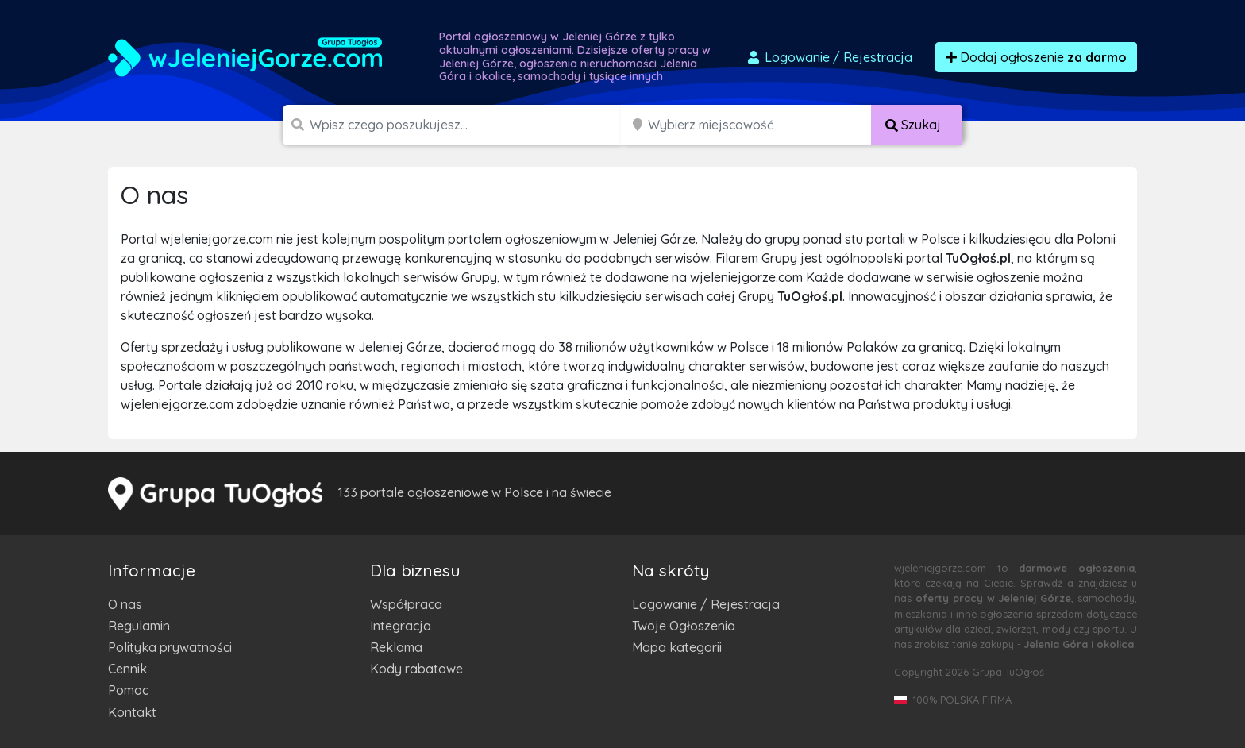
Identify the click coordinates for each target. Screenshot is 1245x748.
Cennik (127, 669)
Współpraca (406, 604)
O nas (125, 604)
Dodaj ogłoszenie (1036, 57)
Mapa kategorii (677, 647)
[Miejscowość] (760, 125)
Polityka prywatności (170, 647)
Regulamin (139, 626)
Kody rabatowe (416, 669)
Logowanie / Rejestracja (706, 604)
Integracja (400, 626)
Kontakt (132, 712)
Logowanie (829, 57)
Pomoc (128, 690)
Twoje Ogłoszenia (683, 626)
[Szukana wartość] (467, 125)
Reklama (396, 647)
